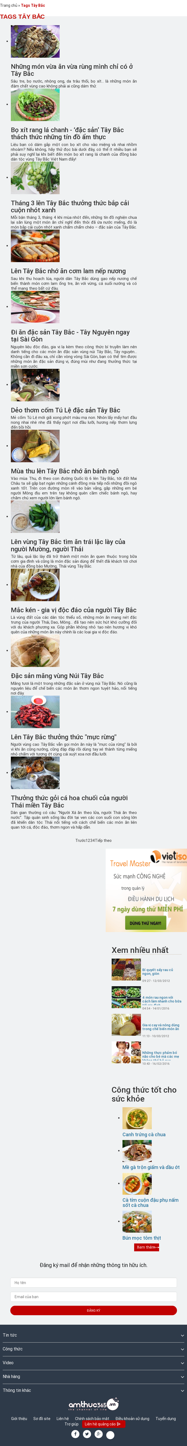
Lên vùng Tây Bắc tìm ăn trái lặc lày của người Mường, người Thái (68, 545)
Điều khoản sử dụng (132, 1418)
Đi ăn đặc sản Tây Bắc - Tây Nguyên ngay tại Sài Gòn (70, 335)
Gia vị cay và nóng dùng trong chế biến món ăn (160, 1027)
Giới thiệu (19, 1418)
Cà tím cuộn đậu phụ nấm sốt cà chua (150, 1203)
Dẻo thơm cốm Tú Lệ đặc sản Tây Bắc (65, 410)
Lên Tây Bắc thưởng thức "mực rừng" (64, 737)
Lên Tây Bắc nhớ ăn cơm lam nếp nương (68, 271)
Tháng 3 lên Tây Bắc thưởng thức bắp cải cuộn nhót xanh (70, 206)
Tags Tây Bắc (33, 5)
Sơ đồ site (41, 1418)
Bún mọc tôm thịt (141, 1238)
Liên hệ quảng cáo (103, 1424)
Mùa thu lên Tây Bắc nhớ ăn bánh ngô (65, 471)
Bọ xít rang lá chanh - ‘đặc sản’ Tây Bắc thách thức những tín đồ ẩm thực (67, 133)
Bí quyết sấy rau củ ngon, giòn (157, 972)
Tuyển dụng (166, 1418)
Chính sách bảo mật (92, 1418)
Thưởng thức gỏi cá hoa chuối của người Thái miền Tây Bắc (69, 801)
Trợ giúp (72, 1424)
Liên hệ (63, 1418)
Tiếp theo (103, 840)
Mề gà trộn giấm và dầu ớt (151, 1167)
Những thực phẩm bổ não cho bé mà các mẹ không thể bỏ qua (160, 1057)
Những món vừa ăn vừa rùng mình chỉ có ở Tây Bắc (72, 70)
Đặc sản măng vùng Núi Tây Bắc (57, 676)
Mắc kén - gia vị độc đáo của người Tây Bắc (74, 610)
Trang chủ (8, 5)
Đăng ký (93, 1310)
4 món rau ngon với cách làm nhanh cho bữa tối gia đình (161, 1001)
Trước (80, 840)
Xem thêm (146, 1247)
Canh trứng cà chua (144, 1134)
